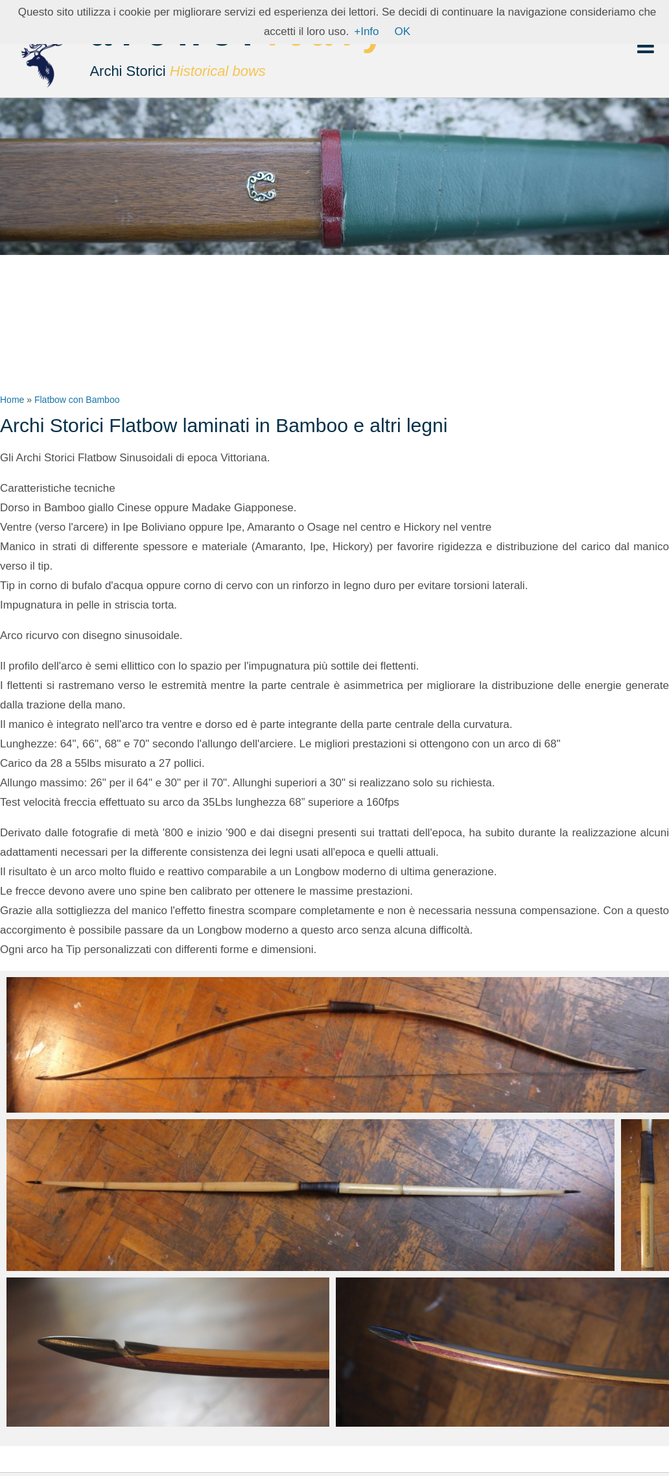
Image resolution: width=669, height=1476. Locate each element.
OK (403, 31)
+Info (366, 31)
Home (12, 399)
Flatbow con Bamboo (77, 399)
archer (241, 52)
